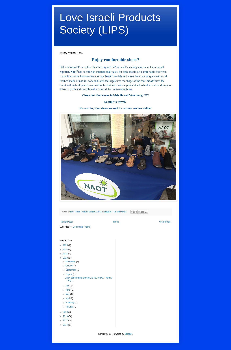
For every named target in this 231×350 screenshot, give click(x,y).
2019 (65, 312)
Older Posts (165, 222)
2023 (65, 245)
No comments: (120, 212)
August (69, 274)
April (68, 298)
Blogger (128, 334)
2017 (65, 320)
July (68, 285)
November (71, 261)
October (70, 265)
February (70, 302)
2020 (65, 258)
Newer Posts (66, 222)
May (68, 294)
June (68, 290)
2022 (65, 249)
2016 (65, 325)
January (70, 307)
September (71, 270)
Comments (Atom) (81, 227)
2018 (65, 316)
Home (116, 222)
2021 (65, 253)
